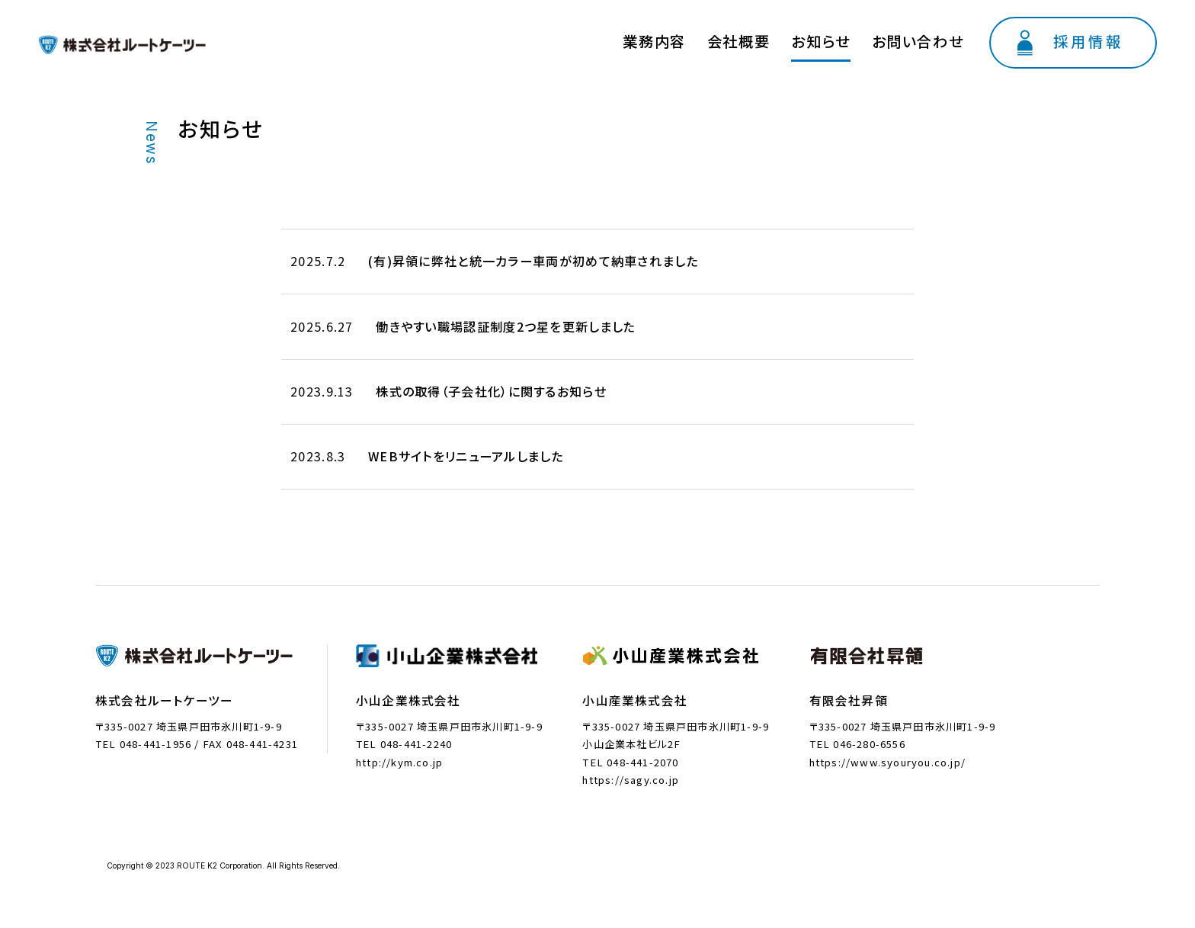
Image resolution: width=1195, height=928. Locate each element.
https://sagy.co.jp (630, 772)
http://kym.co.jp (399, 754)
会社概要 (832, 38)
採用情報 (1106, 35)
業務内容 (769, 38)
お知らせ (893, 38)
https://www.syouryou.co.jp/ (887, 754)
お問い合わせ (964, 38)
